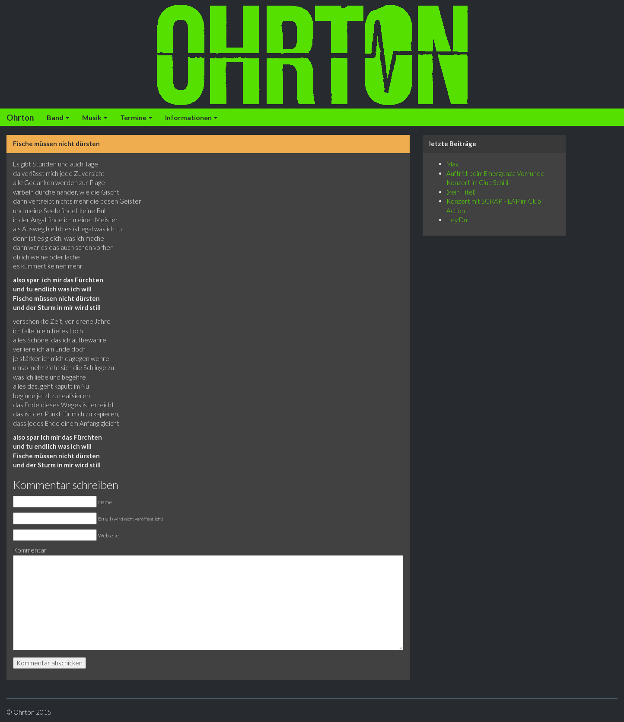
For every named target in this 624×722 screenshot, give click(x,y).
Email (130, 518)
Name (105, 502)
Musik (94, 117)
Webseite (108, 535)
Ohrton (20, 117)
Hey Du (456, 220)
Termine (136, 117)
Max (452, 164)
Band (58, 117)
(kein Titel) (461, 192)
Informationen (191, 117)
